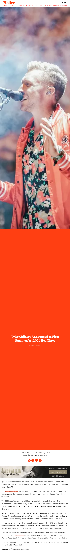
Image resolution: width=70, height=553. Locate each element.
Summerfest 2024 (41, 481)
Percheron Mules (11, 491)
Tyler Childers (6, 481)
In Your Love (40, 503)
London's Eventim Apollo (32, 515)
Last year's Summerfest (10, 532)
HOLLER (6, 5)
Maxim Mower (36, 345)
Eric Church (19, 535)
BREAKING (22, 5)
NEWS (13, 5)
